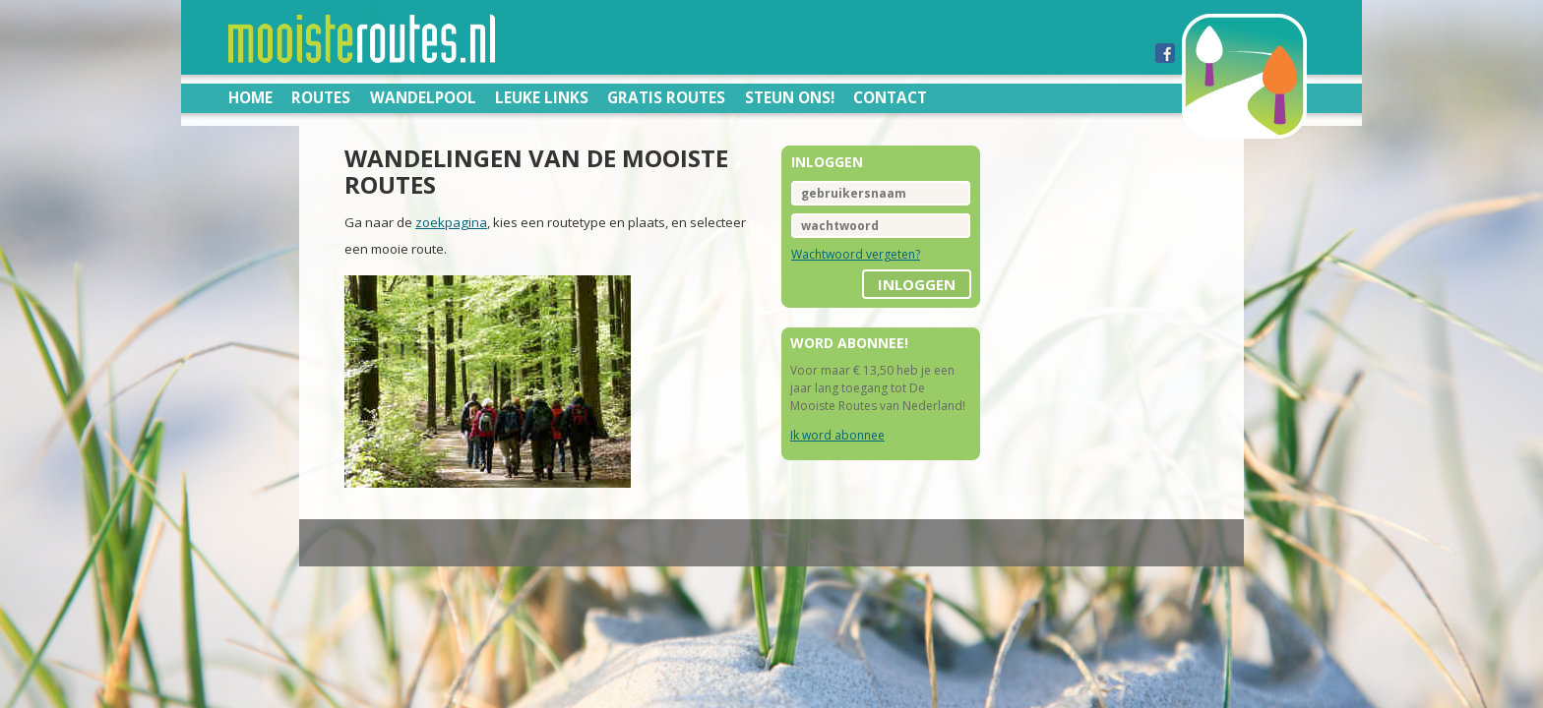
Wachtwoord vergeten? (855, 254)
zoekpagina (333, 197)
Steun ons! (789, 97)
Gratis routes (666, 97)
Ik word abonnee (837, 435)
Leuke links (541, 97)
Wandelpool (423, 97)
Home (250, 97)
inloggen (976, 284)
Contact (890, 97)
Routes (320, 97)
